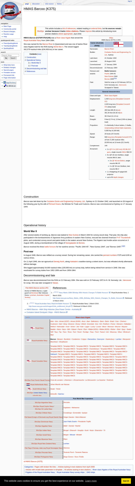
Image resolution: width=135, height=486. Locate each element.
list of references (69, 29)
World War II (58, 47)
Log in (130, 1)
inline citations (72, 31)
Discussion (36, 4)
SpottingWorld (9, 48)
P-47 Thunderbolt (123, 238)
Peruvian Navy (47, 452)
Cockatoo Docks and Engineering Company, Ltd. (66, 201)
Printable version (9, 72)
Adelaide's (74, 262)
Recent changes (9, 31)
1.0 (55, 292)
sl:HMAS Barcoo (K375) (33, 462)
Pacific (107, 73)
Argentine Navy (46, 402)
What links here (9, 65)
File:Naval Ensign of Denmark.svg (37, 417)
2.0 (31, 303)
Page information (10, 78)
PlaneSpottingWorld (11, 43)
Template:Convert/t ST (123, 137)
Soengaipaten (70, 243)
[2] (116, 78)
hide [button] (39, 54)
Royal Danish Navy (56, 417)
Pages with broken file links (45, 467)
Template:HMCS (56, 346)
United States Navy (40, 393)
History (59, 4)
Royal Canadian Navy (39, 361)
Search (3, 52)
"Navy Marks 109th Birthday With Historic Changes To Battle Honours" (83, 292)
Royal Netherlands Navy (39, 384)
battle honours (50, 247)
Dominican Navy (47, 421)
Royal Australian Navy (32, 40)
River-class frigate (83, 317)
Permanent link (9, 75)
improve (88, 31)
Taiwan (55, 283)
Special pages (9, 70)
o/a (121, 113)
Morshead (34, 293)
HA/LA (124, 152)
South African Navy (39, 389)
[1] (114, 78)
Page (27, 4)
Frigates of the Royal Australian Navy (40, 472)
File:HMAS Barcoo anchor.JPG (37, 288)
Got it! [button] (126, 481)
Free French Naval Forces (40, 380)
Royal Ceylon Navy (46, 406)
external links (96, 29)
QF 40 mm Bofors (118, 160)
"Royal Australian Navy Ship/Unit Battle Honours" (52, 303)
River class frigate (111, 95)
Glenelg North (58, 262)
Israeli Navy (47, 435)
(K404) (75, 321)
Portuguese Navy (47, 457)
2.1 (33, 303)
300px (111, 38)
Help (5, 36)
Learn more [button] (91, 481)
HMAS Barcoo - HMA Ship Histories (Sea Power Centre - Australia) (52, 309)
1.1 (57, 292)
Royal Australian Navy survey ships (70, 472)
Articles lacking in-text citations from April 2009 (76, 467)
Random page (9, 34)
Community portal (10, 29)
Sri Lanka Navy (46, 409)
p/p (119, 110)
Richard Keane (55, 204)
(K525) (104, 329)
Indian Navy (47, 430)
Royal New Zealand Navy (47, 443)
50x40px (40, 31)
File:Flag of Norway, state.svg (35, 448)
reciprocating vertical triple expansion (118, 128)
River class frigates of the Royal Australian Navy (112, 470)
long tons (112, 99)
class (37, 395)
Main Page (7, 26)
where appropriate (65, 34)
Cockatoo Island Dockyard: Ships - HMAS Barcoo (46, 312)
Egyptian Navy (47, 426)
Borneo (107, 79)
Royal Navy (39, 328)
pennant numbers (110, 255)
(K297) (64, 321)
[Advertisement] (75, 19)
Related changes (10, 67)
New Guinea (109, 76)
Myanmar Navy (46, 439)
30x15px (28, 380)
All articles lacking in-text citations (77, 470)
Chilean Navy (47, 413)
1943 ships (90, 472)
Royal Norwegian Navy (54, 448)
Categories (29, 467)
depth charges (118, 177)
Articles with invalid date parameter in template (44, 470)
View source (49, 4)
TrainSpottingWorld (10, 46)
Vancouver (122, 85)
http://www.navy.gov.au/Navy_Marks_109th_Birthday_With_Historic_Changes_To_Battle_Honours (87, 298)
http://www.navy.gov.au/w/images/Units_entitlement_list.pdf (50, 306)
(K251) (93, 329)
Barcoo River (109, 49)
